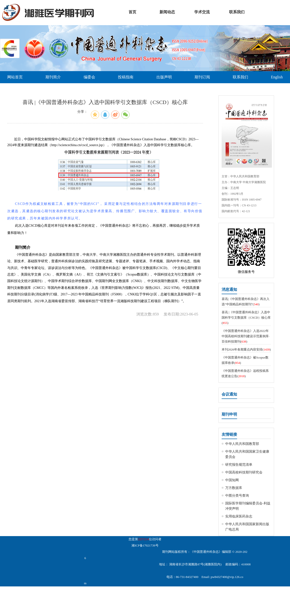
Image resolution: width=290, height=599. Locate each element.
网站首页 (15, 77)
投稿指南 (125, 77)
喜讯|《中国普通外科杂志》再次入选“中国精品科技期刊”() (245, 301)
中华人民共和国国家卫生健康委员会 (247, 454)
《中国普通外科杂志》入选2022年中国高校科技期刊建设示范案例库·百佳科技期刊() (245, 336)
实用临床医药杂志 (238, 516)
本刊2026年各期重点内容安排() (246, 349)
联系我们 (240, 77)
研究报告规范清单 (238, 464)
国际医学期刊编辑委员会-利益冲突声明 (247, 506)
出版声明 (164, 77)
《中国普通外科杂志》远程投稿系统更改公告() (245, 373)
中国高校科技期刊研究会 (243, 472)
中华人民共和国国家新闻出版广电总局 (247, 526)
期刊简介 (53, 77)
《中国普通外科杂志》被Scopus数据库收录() (245, 360)
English (277, 77)
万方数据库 (233, 488)
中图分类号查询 (237, 495)
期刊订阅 (202, 77)
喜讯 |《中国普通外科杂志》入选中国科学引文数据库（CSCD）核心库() (246, 317)
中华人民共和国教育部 (242, 444)
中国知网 (232, 480)
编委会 (89, 77)
